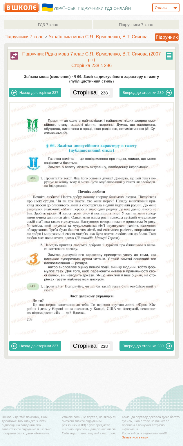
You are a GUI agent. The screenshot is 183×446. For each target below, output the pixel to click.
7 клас (48, 24)
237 (34, 93)
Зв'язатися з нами (135, 437)
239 (147, 93)
